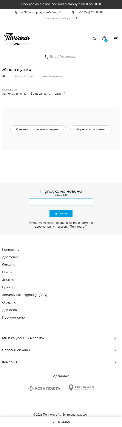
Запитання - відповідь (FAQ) (24, 295)
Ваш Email (61, 195)
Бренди (8, 287)
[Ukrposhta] (81, 387)
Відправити (61, 213)
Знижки (8, 280)
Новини (8, 272)
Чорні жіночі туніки (91, 129)
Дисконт (9, 310)
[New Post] (44, 388)
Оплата (8, 264)
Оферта (9, 302)
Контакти (10, 249)
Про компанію (13, 317)
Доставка (10, 257)
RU (76, 18)
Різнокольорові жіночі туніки (38, 129)
